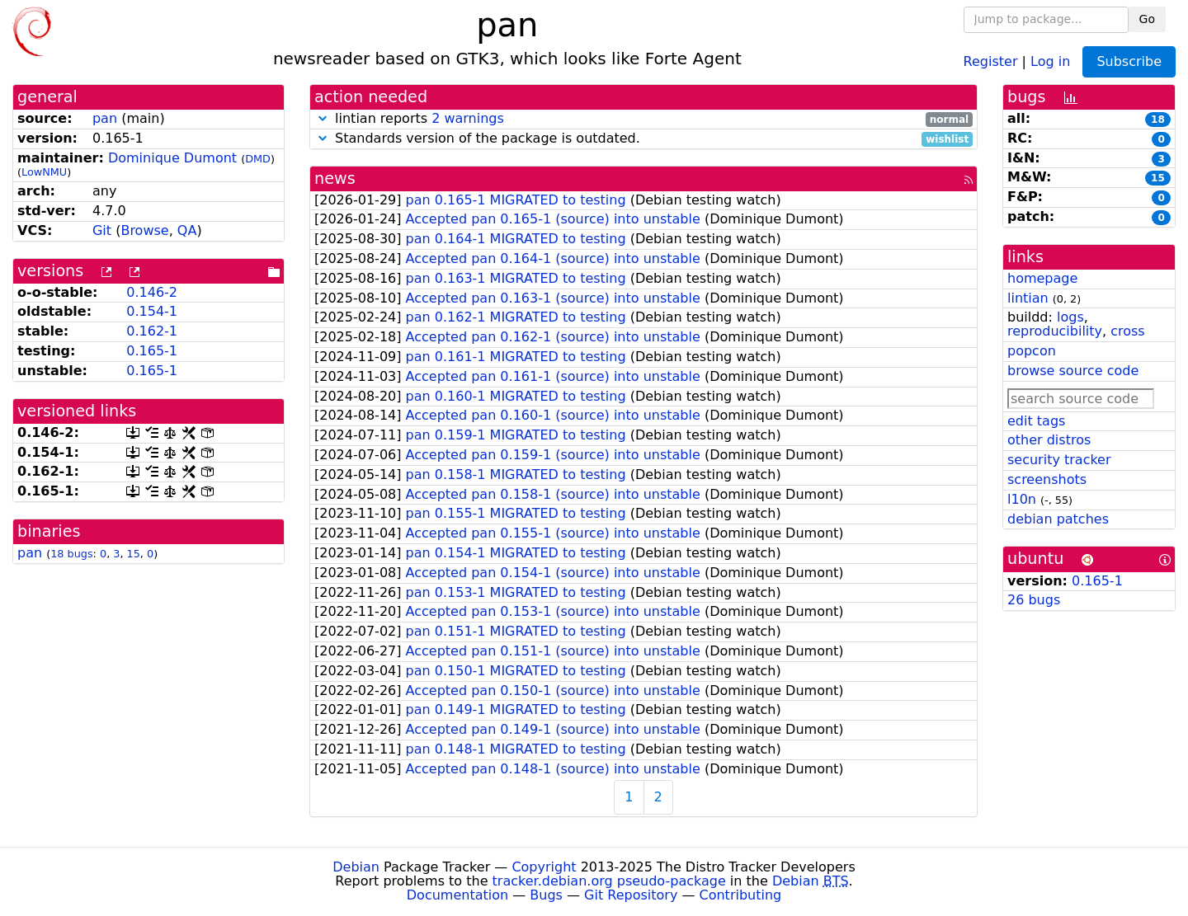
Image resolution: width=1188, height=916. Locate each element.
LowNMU (44, 172)
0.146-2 (151, 292)
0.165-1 (151, 351)
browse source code (1072, 370)
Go (1147, 19)
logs (1070, 317)
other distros (1049, 440)
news (335, 178)
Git (101, 230)
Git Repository (630, 895)
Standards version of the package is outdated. (643, 139)
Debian (356, 867)
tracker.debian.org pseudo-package (609, 881)
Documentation (457, 895)
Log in (1050, 60)
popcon (1031, 351)
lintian (1028, 298)
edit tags (1036, 421)
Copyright (544, 867)
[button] (322, 118)
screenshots (1047, 479)
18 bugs (71, 553)
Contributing (741, 895)
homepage (1042, 278)
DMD (258, 159)
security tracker (1059, 459)
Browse (144, 230)
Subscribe (1129, 61)
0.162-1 (151, 331)
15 (133, 553)
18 (1158, 119)
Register (991, 60)
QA (187, 230)
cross (1127, 331)
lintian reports (643, 119)
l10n (1021, 499)
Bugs (546, 895)
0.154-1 (151, 311)
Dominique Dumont (172, 158)
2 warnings (467, 118)
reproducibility (1054, 331)
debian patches (1058, 519)
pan (104, 118)
